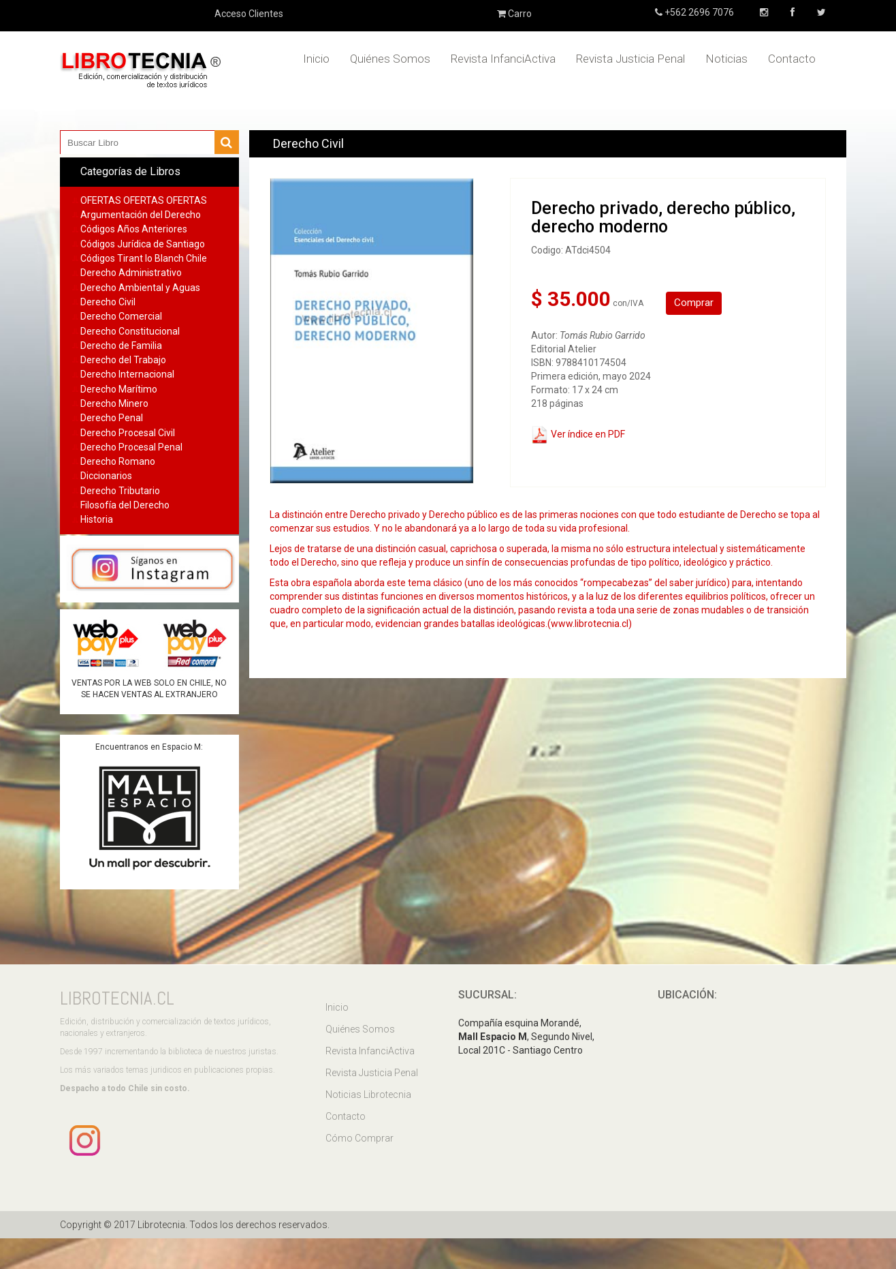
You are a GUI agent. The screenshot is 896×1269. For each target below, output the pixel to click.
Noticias (726, 58)
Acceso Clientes (248, 13)
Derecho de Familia (121, 345)
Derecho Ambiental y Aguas (140, 287)
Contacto (792, 58)
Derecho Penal (111, 417)
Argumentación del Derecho (140, 214)
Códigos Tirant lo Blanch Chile (143, 258)
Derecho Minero (114, 403)
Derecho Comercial (121, 316)
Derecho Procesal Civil (127, 432)
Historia (96, 519)
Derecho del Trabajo (123, 359)
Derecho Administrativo (131, 272)
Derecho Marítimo (118, 389)
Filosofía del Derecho (125, 505)
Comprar (694, 302)
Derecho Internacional (127, 374)
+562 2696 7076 (698, 12)
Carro (514, 13)
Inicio (316, 58)
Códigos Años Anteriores (133, 229)
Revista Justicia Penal (630, 58)
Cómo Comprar (359, 1138)
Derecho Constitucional (130, 331)
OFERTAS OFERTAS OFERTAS (143, 200)
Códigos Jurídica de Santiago (142, 244)
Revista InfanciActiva (503, 58)
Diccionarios (106, 475)
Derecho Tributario (120, 490)
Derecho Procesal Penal (131, 447)
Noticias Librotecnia (368, 1094)
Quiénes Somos (390, 58)
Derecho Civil (107, 301)
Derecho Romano (117, 461)
